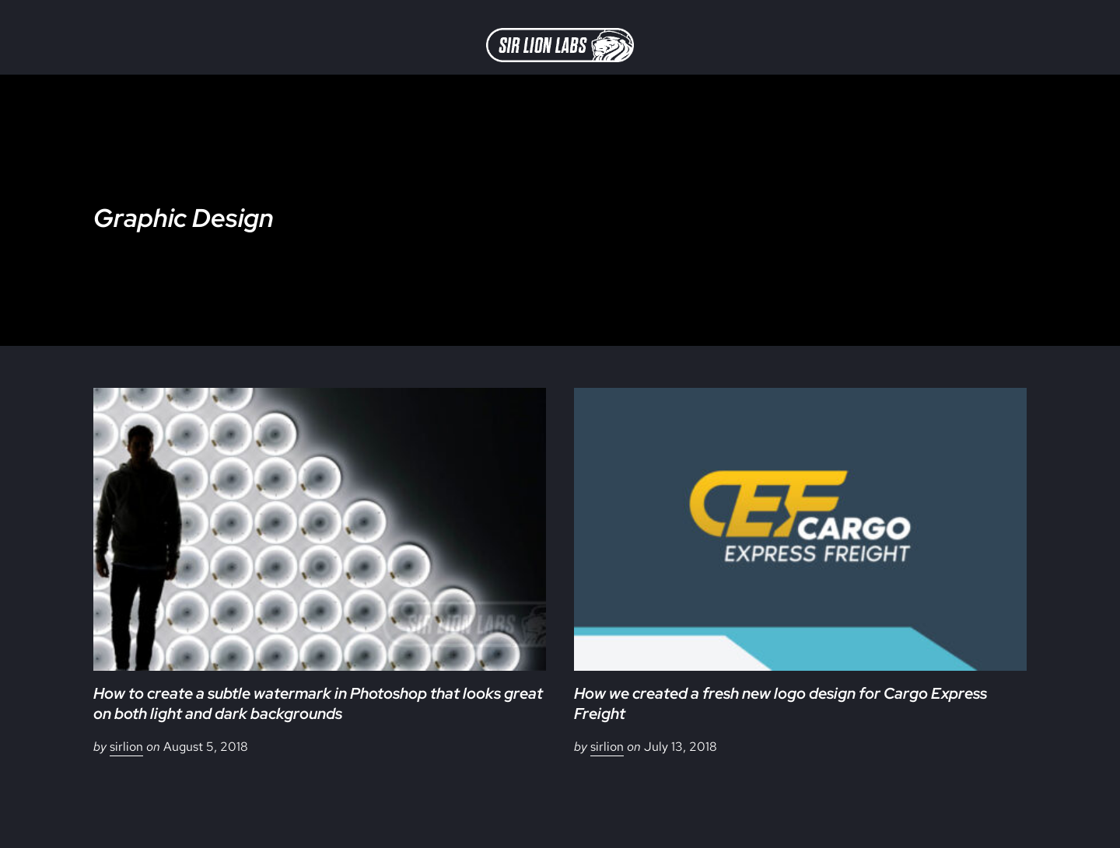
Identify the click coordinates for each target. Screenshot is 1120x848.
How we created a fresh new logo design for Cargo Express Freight (780, 703)
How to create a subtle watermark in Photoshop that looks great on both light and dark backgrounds (318, 703)
